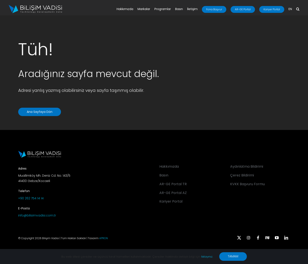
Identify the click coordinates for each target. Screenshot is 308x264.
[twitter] (239, 237)
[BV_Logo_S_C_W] (35, 6)
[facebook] (258, 237)
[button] (297, 9)
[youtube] (276, 237)
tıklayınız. (207, 257)
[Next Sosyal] (267, 237)
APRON (103, 238)
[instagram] (248, 237)
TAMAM (233, 256)
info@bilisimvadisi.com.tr (37, 215)
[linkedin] (286, 237)
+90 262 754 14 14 (31, 198)
